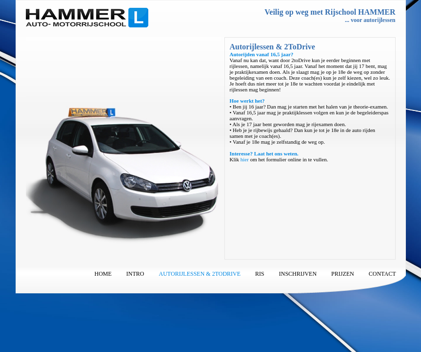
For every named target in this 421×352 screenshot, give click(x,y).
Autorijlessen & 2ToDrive (200, 273)
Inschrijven (298, 273)
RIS (259, 273)
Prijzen (342, 273)
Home (103, 273)
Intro (135, 273)
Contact (382, 273)
